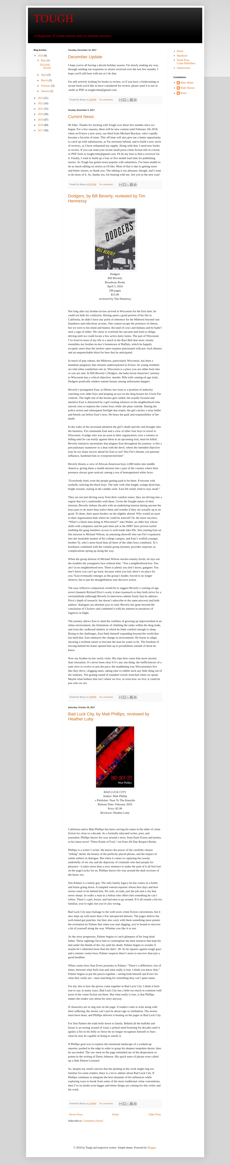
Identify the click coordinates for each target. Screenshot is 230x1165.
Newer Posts (76, 1114)
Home (115, 1114)
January (45, 91)
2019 (41, 119)
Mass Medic (187, 82)
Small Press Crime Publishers (186, 62)
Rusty (184, 93)
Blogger (151, 1147)
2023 (41, 98)
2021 (41, 108)
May (44, 60)
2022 (41, 103)
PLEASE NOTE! (45, 66)
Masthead (182, 55)
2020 (41, 114)
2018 (41, 125)
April (44, 74)
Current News (81, 116)
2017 (41, 130)
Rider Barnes (188, 87)
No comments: (106, 99)
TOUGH (54, 18)
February (46, 85)
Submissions (183, 68)
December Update (85, 56)
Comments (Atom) (93, 1120)
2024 (41, 55)
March (45, 80)
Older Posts (155, 1114)
